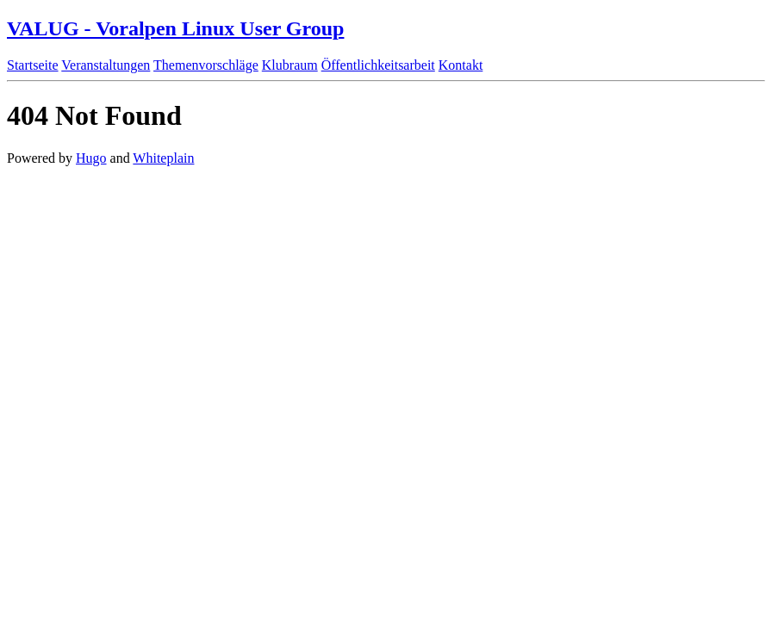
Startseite (33, 65)
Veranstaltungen (105, 65)
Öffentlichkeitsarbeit (378, 65)
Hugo (91, 158)
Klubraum (290, 65)
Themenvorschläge (205, 65)
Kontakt (461, 65)
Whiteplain (163, 158)
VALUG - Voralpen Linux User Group (175, 28)
